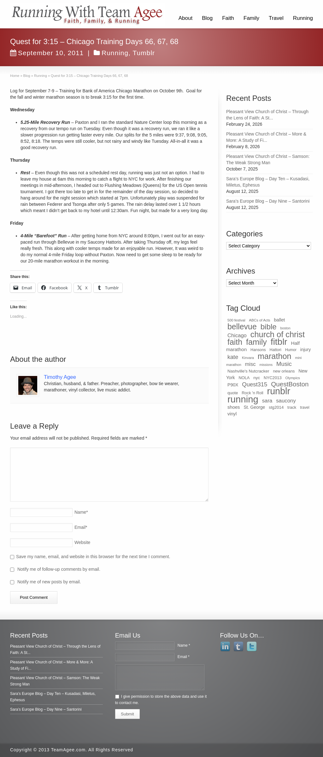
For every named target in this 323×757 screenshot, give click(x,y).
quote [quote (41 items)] (232, 392)
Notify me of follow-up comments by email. (58, 569)
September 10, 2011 (47, 52)
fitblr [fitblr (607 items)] (279, 342)
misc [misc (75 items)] (250, 364)
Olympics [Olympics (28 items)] (292, 378)
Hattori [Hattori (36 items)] (275, 350)
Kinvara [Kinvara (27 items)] (248, 358)
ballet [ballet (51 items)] (279, 319)
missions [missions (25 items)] (266, 365)
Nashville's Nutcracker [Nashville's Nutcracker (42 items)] (248, 371)
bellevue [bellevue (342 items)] (242, 326)
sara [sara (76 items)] (267, 401)
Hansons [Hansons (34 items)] (258, 350)
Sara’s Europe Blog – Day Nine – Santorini (267, 201)
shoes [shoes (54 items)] (233, 407)
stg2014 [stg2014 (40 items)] (276, 407)
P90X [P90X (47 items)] (232, 384)
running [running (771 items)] (242, 399)
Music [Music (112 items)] (284, 364)
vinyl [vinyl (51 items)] (232, 413)
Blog (207, 18)
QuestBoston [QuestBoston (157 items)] (289, 384)
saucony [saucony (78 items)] (286, 401)
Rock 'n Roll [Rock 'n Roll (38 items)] (252, 392)
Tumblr (144, 52)
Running (303, 18)
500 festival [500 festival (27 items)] (236, 320)
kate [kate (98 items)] (232, 357)
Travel (276, 18)
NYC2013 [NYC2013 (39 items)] (273, 377)
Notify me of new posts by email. (49, 581)
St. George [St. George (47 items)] (254, 407)
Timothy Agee (60, 377)
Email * (184, 657)
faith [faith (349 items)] (234, 342)
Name (81, 512)
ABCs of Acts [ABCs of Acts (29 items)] (259, 320)
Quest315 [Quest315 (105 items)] (254, 384)
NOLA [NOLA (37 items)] (244, 377)
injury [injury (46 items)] (305, 349)
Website (82, 542)
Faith (228, 18)
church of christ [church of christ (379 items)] (277, 334)
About (185, 18)
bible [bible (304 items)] (269, 326)
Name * (184, 645)
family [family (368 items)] (256, 342)
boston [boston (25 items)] (285, 328)
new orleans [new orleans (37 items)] (284, 371)
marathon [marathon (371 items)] (274, 356)
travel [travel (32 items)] (304, 407)
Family (251, 18)
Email (80, 527)
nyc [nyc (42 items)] (256, 377)
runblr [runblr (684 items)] (278, 391)
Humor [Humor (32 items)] (291, 350)
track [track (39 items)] (291, 407)
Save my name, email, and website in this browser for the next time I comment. (93, 556)
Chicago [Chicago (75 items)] (237, 335)
